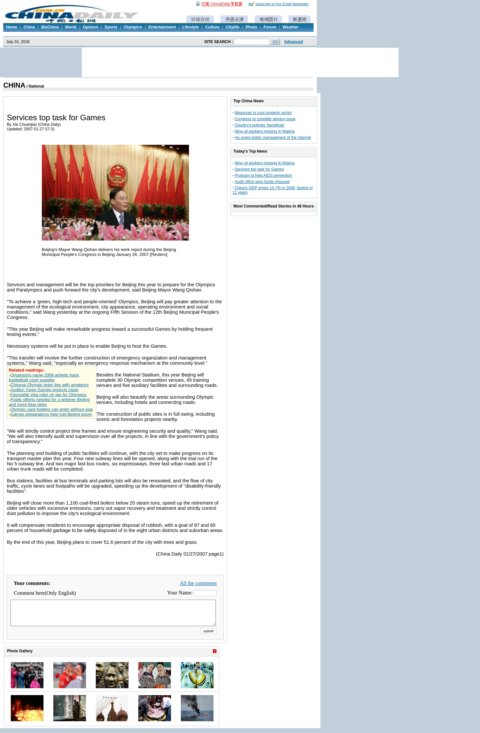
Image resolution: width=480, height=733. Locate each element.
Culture (212, 27)
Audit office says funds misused (262, 181)
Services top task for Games (259, 169)
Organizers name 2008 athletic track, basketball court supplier (44, 377)
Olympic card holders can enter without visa (51, 409)
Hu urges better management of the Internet (273, 137)
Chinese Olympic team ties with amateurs (49, 384)
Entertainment (162, 27)
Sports (111, 27)
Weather (291, 27)
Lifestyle (190, 27)
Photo (251, 27)
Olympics (133, 27)
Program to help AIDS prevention (263, 175)
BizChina (50, 27)
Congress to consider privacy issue (265, 119)
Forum (270, 27)
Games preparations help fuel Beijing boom (51, 414)
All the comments (198, 583)
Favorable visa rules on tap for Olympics (48, 394)
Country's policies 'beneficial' (259, 125)
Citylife (232, 27)
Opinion (90, 27)
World (71, 27)
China (29, 27)
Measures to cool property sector (263, 112)
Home (11, 27)
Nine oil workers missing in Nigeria (265, 131)
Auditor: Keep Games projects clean (44, 389)
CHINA (14, 85)
